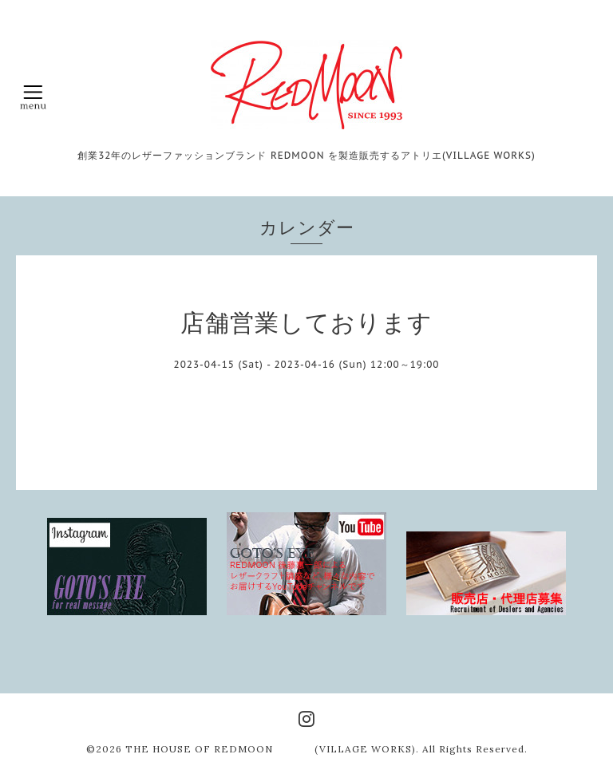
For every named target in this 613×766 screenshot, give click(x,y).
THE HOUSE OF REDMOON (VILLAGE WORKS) (270, 749)
